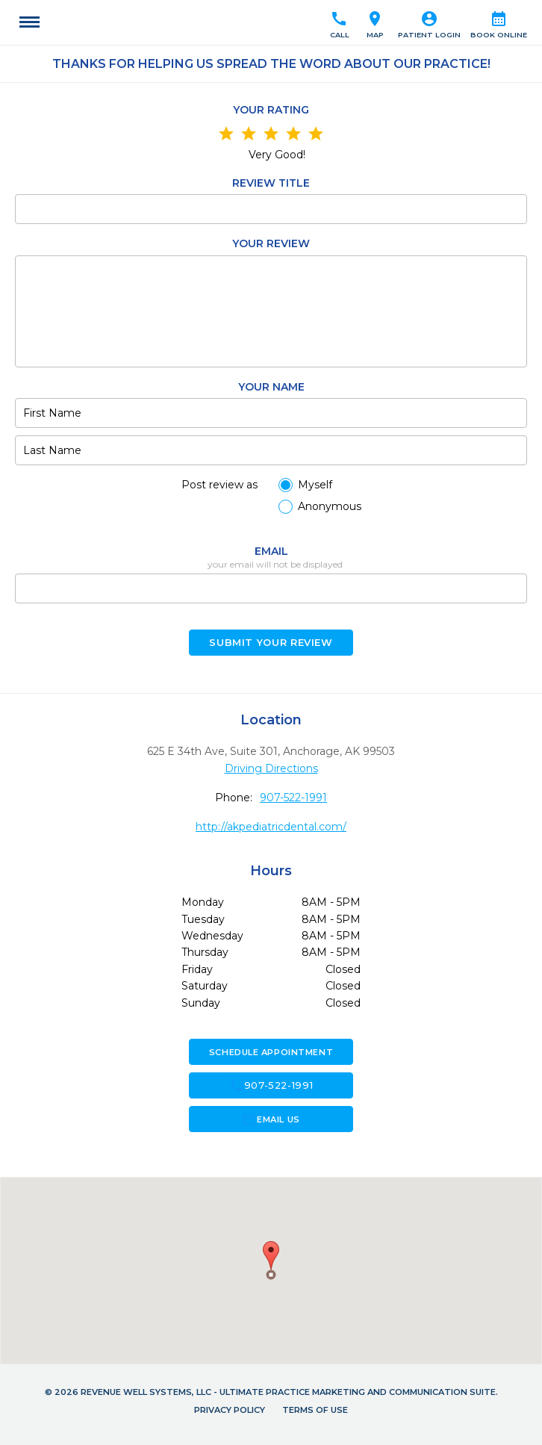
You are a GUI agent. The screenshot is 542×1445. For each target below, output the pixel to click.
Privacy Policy (229, 1410)
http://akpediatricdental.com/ (271, 826)
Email (271, 551)
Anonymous (329, 506)
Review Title (271, 183)
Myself (315, 484)
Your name (271, 387)
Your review (271, 243)
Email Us (270, 1119)
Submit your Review (271, 642)
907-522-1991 (293, 797)
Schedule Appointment (271, 1052)
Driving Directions (271, 768)
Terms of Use (315, 1410)
